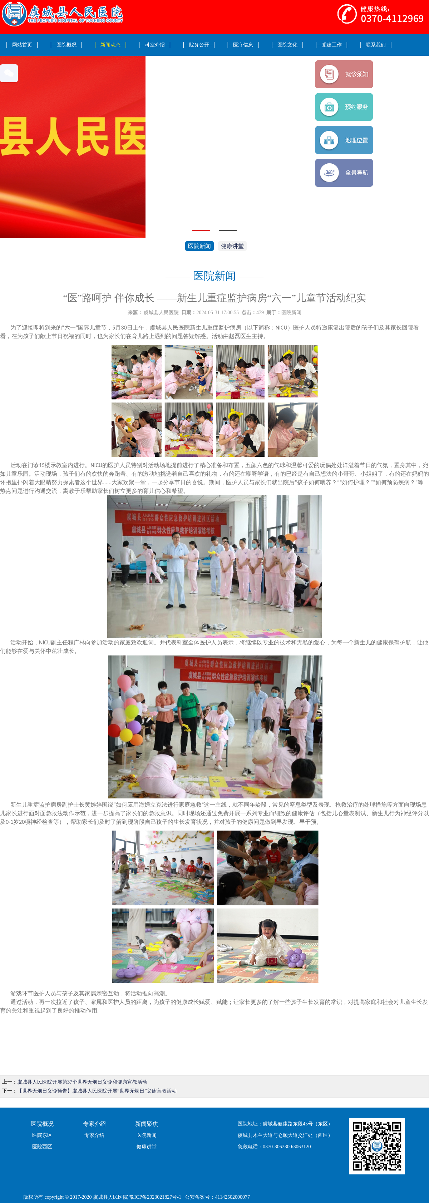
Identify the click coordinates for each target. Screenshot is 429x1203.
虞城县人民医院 (161, 312)
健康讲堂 (232, 246)
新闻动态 (110, 45)
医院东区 (42, 1135)
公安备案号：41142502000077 (217, 1197)
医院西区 (42, 1146)
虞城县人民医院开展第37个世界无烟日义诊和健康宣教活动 (82, 1082)
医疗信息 (243, 45)
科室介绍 (155, 45)
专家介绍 (94, 1135)
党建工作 (332, 45)
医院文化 (287, 45)
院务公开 (199, 45)
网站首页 (22, 45)
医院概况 (66, 45)
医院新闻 (199, 246)
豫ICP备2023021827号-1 (155, 1197)
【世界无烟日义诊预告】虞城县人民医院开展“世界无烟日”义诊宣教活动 (97, 1091)
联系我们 (376, 45)
